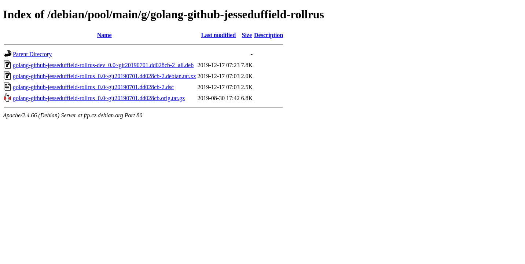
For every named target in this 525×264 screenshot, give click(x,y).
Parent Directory (32, 54)
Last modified (218, 35)
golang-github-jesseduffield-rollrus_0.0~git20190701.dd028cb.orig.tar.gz (99, 98)
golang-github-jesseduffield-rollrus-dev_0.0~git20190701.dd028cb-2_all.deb (103, 65)
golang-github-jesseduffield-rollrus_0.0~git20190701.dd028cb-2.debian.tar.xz (104, 76)
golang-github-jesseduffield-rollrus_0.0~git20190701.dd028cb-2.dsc (93, 87)
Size (247, 35)
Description (268, 35)
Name (104, 35)
